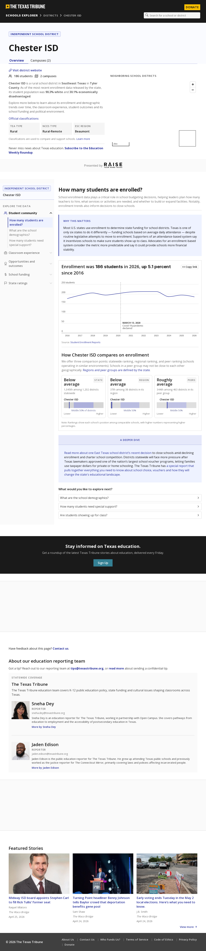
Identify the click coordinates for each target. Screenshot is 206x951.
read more (116, 668)
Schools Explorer (22, 15)
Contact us (60, 649)
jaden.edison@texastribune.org (50, 753)
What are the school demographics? (22, 232)
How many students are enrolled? (26, 222)
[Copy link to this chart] (190, 267)
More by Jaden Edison (45, 767)
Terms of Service (137, 939)
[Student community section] (28, 213)
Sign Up (103, 563)
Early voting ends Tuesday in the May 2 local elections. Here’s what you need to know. (166, 902)
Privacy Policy (188, 939)
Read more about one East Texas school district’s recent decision (108, 453)
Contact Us (87, 939)
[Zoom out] (193, 90)
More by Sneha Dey (44, 727)
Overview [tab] (16, 60)
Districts (50, 15)
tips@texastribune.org (87, 668)
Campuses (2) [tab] (40, 60)
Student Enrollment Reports (85, 342)
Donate (69, 944)
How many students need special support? (26, 243)
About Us (68, 939)
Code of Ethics (163, 939)
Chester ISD (73, 15)
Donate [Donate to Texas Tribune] (192, 7)
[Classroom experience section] (28, 252)
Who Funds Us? (110, 939)
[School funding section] (28, 274)
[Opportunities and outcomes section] (28, 263)
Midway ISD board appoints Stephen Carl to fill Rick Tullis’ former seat (39, 900)
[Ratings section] (28, 283)
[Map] (153, 114)
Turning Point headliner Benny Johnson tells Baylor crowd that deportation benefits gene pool (101, 902)
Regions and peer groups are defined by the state (116, 370)
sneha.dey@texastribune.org (48, 713)
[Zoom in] (193, 84)
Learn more (83, 139)
